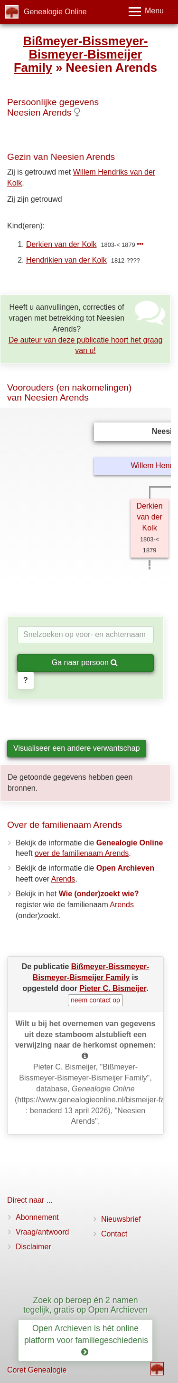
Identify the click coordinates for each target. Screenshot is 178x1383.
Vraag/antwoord (42, 1232)
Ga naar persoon (85, 662)
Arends (63, 879)
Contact (114, 1234)
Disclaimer (33, 1247)
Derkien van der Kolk (61, 244)
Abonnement (37, 1217)
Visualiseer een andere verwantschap (76, 748)
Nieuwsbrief (121, 1219)
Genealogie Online (55, 12)
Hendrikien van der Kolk (66, 260)
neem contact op (95, 1000)
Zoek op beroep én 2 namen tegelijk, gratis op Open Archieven (85, 1304)
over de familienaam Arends (82, 853)
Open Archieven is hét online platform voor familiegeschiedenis (87, 1340)
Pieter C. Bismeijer (113, 988)
